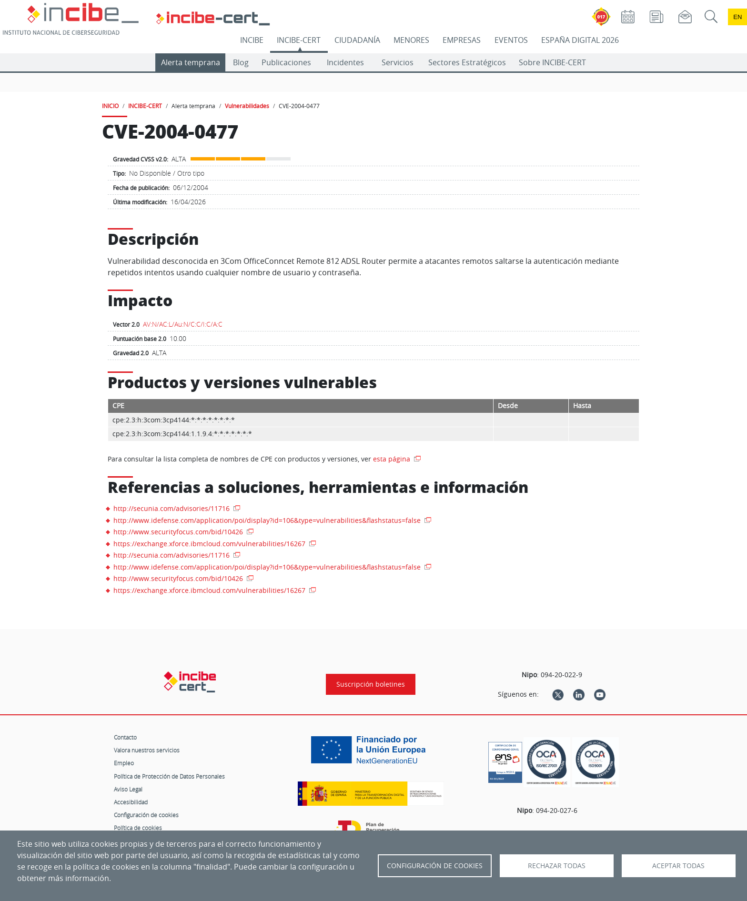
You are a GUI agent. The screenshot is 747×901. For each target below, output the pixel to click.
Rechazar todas (556, 865)
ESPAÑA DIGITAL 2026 (580, 40)
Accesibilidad (131, 802)
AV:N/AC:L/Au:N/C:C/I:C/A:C (182, 324)
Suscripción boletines (370, 684)
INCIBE (251, 40)
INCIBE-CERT (299, 40)
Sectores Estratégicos (467, 62)
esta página (392, 458)
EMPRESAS (462, 40)
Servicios (398, 62)
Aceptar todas (678, 865)
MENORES (411, 40)
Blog (241, 62)
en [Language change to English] (737, 16)
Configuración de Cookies (435, 865)
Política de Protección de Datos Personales (169, 776)
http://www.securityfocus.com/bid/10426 (179, 531)
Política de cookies (138, 827)
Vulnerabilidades (247, 106)
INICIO (110, 106)
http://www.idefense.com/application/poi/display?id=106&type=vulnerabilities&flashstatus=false (268, 520)
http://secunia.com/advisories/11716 (172, 508)
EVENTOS (511, 40)
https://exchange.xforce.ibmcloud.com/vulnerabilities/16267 (210, 543)
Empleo (124, 763)
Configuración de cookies (146, 815)
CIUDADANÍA (357, 40)
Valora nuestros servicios (147, 750)
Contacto (125, 737)
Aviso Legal (128, 789)
